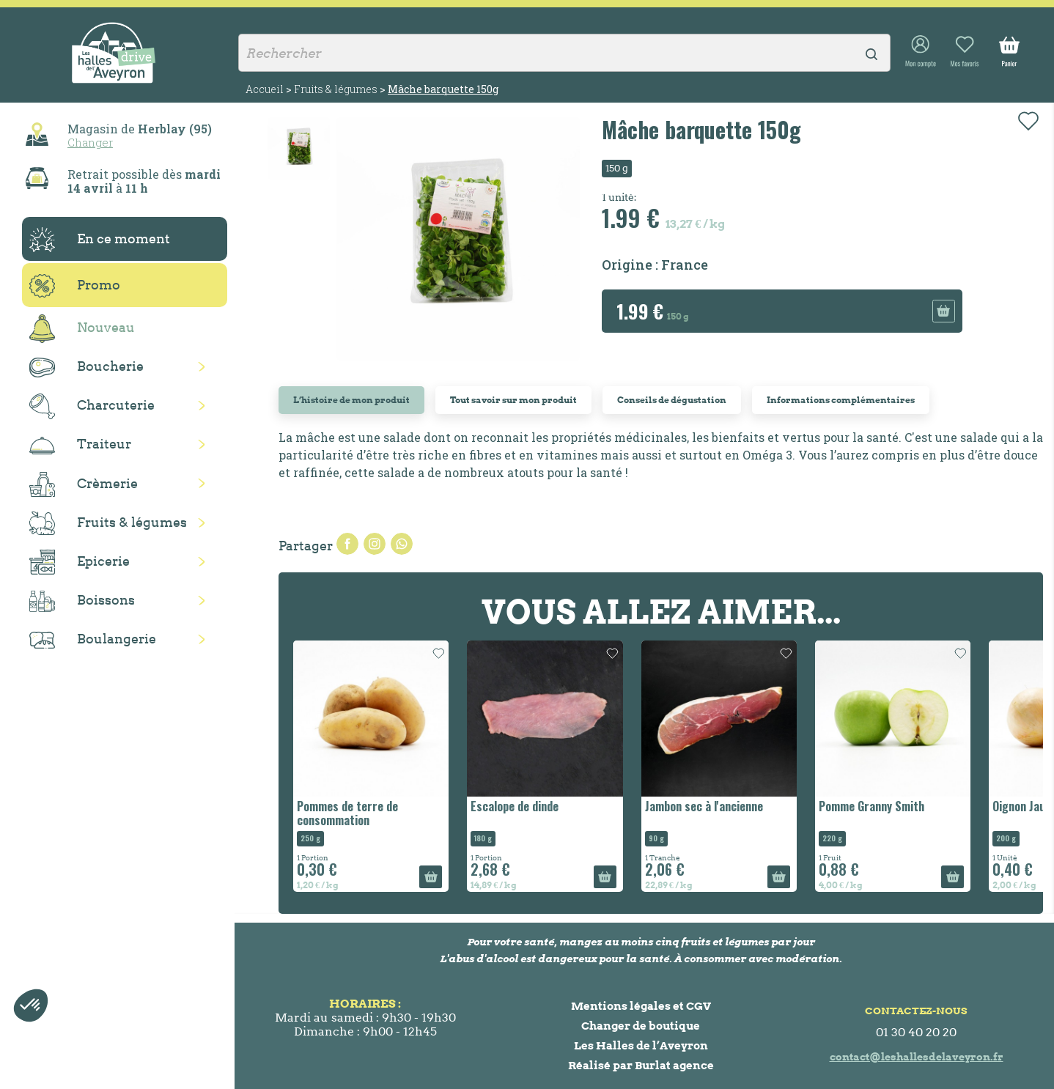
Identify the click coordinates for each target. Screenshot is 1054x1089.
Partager (347, 544)
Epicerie (79, 562)
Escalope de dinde (515, 806)
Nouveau (82, 328)
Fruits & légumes (108, 524)
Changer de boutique (640, 1026)
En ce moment (99, 239)
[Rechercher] (564, 53)
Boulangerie (92, 640)
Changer (90, 142)
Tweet (375, 544)
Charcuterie (92, 406)
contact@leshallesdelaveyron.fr (916, 1056)
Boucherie (86, 367)
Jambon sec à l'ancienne (704, 806)
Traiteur (80, 445)
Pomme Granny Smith (871, 806)
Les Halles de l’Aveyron (641, 1045)
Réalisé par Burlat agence (641, 1065)
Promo (74, 286)
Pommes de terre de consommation (347, 813)
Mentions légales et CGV (641, 1006)
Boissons (82, 601)
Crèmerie (83, 484)
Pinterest (402, 544)
